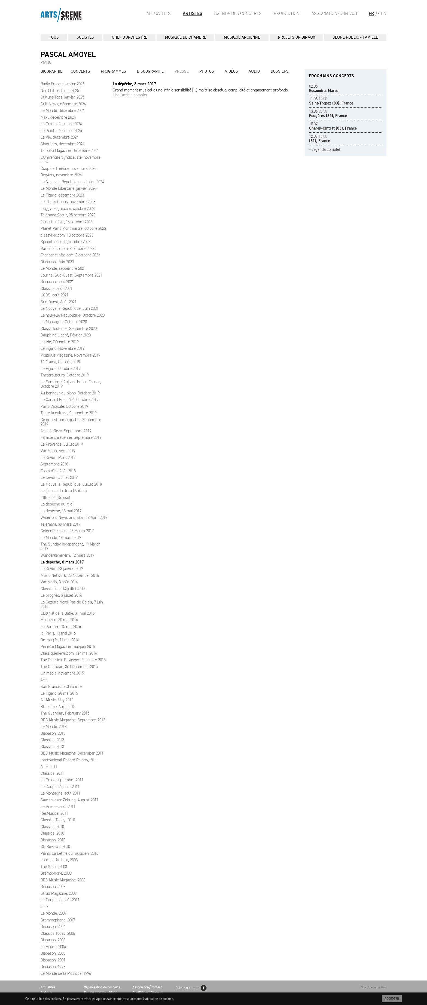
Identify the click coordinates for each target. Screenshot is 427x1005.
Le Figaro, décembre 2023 (62, 195)
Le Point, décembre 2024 (61, 130)
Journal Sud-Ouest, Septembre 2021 (71, 275)
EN (383, 13)
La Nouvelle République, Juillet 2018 (71, 484)
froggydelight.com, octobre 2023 (67, 208)
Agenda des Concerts (238, 13)
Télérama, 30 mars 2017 (60, 524)
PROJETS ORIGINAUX (296, 37)
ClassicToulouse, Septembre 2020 (69, 328)
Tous (54, 37)
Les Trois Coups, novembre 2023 (68, 201)
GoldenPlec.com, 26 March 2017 (67, 531)
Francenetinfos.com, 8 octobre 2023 (70, 255)
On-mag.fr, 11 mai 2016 (60, 640)
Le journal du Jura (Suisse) (64, 491)
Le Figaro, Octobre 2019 (60, 368)
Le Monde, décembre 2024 (62, 110)
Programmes (113, 71)
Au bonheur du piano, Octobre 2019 (70, 393)
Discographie (150, 71)
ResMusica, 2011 (54, 813)
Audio (254, 71)
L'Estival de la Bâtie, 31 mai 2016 (67, 613)
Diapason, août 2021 (57, 281)
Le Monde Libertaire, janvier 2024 (68, 188)
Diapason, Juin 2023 (57, 262)
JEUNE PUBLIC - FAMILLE (355, 37)
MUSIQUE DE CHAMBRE (185, 37)
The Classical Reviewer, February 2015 (73, 660)
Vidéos (231, 71)
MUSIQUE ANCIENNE (242, 37)
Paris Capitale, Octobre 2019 (64, 406)
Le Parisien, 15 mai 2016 (61, 626)
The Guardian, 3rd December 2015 (69, 666)
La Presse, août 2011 (58, 806)
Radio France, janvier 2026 (62, 84)
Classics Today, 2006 (58, 933)
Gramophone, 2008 (56, 873)
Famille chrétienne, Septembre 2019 (71, 437)
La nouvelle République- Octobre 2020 (73, 315)
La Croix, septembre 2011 (62, 780)
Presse (182, 71)
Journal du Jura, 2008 (59, 860)
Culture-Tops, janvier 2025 (62, 97)
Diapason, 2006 (53, 926)
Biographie (51, 71)
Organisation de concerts (102, 987)
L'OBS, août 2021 (54, 295)
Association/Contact (335, 13)
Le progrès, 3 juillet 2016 (61, 595)
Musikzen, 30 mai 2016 (59, 620)
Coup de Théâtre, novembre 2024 (68, 168)
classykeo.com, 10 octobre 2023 (67, 235)
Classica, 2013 (52, 740)
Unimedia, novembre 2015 (62, 673)
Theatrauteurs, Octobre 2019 (65, 375)
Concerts (80, 71)
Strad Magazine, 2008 (59, 893)
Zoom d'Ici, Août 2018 (58, 471)
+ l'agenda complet (324, 149)
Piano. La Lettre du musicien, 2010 (69, 853)
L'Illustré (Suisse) (55, 497)
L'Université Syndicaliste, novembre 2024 (70, 160)
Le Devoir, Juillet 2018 (59, 477)
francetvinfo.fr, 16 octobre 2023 (66, 222)
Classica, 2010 (52, 826)
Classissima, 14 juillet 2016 (63, 589)
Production (287, 13)
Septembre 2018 (54, 464)
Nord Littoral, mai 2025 (60, 90)
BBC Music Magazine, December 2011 (72, 753)
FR (371, 13)
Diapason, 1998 (53, 966)
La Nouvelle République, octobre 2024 (72, 182)
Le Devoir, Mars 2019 (58, 457)
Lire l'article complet (130, 95)
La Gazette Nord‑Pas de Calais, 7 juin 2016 (72, 604)
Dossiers (280, 71)
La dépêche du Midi (57, 504)
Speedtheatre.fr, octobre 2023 (65, 241)
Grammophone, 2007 (58, 920)
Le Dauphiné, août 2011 (60, 786)
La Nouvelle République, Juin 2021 (70, 308)
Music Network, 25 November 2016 (70, 575)
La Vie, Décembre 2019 (60, 342)
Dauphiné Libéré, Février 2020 (66, 335)
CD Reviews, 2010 (55, 846)
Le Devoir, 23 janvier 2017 (62, 568)
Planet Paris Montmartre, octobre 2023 (73, 228)
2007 (44, 906)
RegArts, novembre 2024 (61, 175)
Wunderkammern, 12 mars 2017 (67, 555)
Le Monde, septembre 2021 (63, 268)
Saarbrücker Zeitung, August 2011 (69, 800)
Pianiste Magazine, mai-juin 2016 (68, 646)
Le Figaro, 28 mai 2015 (59, 693)
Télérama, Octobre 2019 (60, 361)
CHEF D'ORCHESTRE (129, 37)
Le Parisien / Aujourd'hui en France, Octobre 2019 (71, 384)
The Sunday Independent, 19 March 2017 (70, 546)
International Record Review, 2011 (69, 760)
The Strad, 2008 (54, 866)
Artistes (192, 13)
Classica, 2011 (52, 773)
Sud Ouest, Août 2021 (59, 302)
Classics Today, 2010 (58, 820)
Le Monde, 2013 (53, 726)
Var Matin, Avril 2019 (58, 451)
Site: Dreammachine (373, 987)
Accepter (392, 999)
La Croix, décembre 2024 (61, 124)
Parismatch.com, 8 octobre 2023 (67, 248)
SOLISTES (85, 37)
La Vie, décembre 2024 (59, 137)
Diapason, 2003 (53, 953)
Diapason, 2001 (53, 960)
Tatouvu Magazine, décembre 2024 (69, 150)
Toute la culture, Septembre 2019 (69, 413)
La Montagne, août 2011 (60, 793)
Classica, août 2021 (56, 288)
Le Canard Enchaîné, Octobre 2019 (69, 399)
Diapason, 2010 (53, 840)
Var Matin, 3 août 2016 (59, 582)
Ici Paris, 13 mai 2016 (58, 633)
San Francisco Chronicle (61, 686)
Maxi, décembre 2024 (58, 117)
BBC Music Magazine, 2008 (63, 880)
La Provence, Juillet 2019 (62, 444)
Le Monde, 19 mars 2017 (61, 537)
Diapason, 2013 (53, 733)
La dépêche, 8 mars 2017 (62, 562)
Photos (206, 71)
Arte (44, 680)
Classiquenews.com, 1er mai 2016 (69, 653)
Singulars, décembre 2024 (62, 144)
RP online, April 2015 (58, 706)
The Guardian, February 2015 (65, 713)
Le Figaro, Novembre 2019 (62, 348)
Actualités (159, 13)
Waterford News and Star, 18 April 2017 (74, 517)
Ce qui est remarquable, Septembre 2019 (71, 422)
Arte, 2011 (49, 766)
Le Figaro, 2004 (53, 946)
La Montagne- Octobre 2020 (64, 321)
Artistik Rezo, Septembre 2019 (66, 431)
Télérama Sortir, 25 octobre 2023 (68, 215)
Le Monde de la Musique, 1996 (66, 973)
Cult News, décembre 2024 (63, 104)
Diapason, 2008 (53, 886)
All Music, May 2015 (57, 700)
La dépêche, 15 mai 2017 (61, 511)
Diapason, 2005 (53, 940)
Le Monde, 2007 (53, 913)
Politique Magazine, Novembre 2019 (70, 355)
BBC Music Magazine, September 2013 (73, 720)
